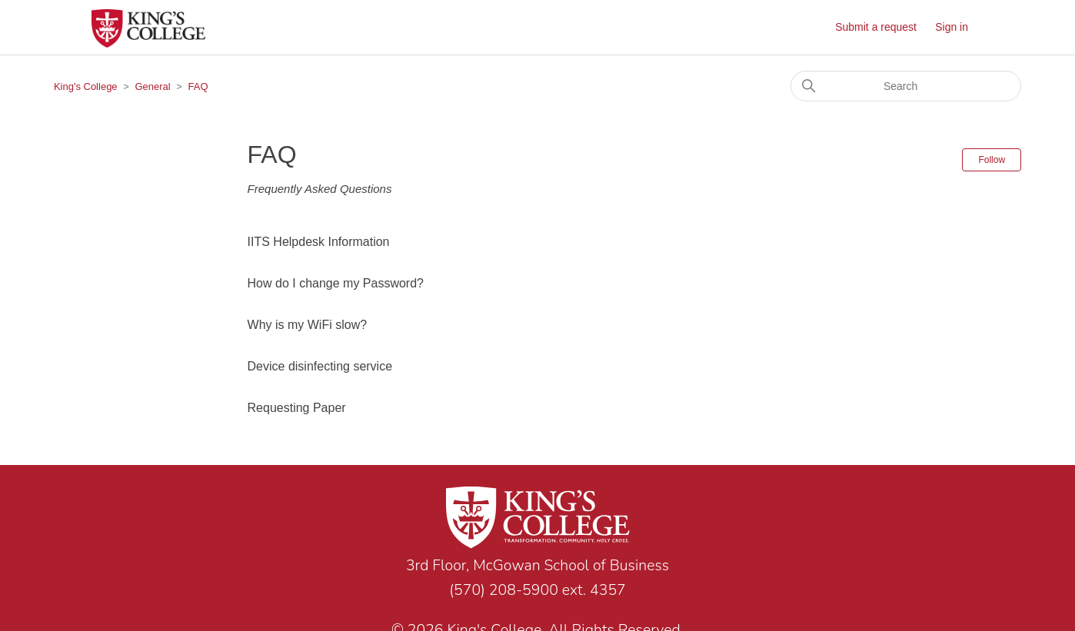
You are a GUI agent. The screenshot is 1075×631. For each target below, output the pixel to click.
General (152, 86)
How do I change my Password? (336, 283)
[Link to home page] (537, 520)
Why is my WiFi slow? (308, 324)
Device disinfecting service (320, 366)
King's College (86, 86)
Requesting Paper (297, 407)
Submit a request (876, 27)
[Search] (905, 86)
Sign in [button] (951, 27)
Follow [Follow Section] (991, 159)
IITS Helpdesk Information (319, 241)
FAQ (198, 86)
